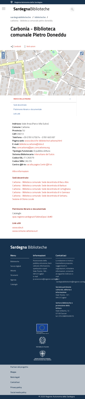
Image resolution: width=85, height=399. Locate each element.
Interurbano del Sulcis (44, 154)
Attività (13, 270)
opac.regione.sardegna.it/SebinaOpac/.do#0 (32, 216)
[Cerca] (72, 9)
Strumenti (14, 275)
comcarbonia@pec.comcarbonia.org (33, 147)
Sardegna (31, 8)
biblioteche (40, 17)
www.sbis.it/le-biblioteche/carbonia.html (43, 140)
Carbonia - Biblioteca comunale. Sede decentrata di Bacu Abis (40, 182)
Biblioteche (14, 261)
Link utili (16, 113)
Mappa (13, 372)
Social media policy (18, 392)
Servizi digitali (15, 266)
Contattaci (15, 382)
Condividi (15, 46)
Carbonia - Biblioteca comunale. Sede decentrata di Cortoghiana (41, 189)
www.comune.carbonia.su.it (25, 231)
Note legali (15, 377)
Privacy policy (16, 387)
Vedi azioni (29, 46)
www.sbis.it (17, 227)
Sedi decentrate (20, 104)
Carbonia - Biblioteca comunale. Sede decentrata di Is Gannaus (41, 192)
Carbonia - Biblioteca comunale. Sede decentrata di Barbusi (39, 185)
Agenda (13, 279)
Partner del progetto (19, 367)
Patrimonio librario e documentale (27, 109)
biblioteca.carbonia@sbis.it (31, 144)
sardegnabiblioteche (20, 17)
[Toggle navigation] (4, 9)
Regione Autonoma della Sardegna (28, 2)
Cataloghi (14, 284)
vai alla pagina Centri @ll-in (39, 164)
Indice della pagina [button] (21, 98)
